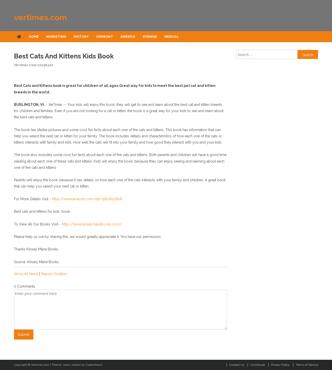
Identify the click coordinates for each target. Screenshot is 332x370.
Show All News (26, 274)
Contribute (257, 365)
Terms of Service (307, 365)
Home (34, 36)
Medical (171, 36)
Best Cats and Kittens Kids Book (64, 56)
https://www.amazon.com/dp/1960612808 (87, 199)
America (127, 36)
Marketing (56, 36)
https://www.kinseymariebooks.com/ (92, 224)
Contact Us (236, 365)
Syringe (150, 36)
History (81, 36)
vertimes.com (40, 17)
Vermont (104, 36)
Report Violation (54, 274)
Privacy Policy (280, 365)
